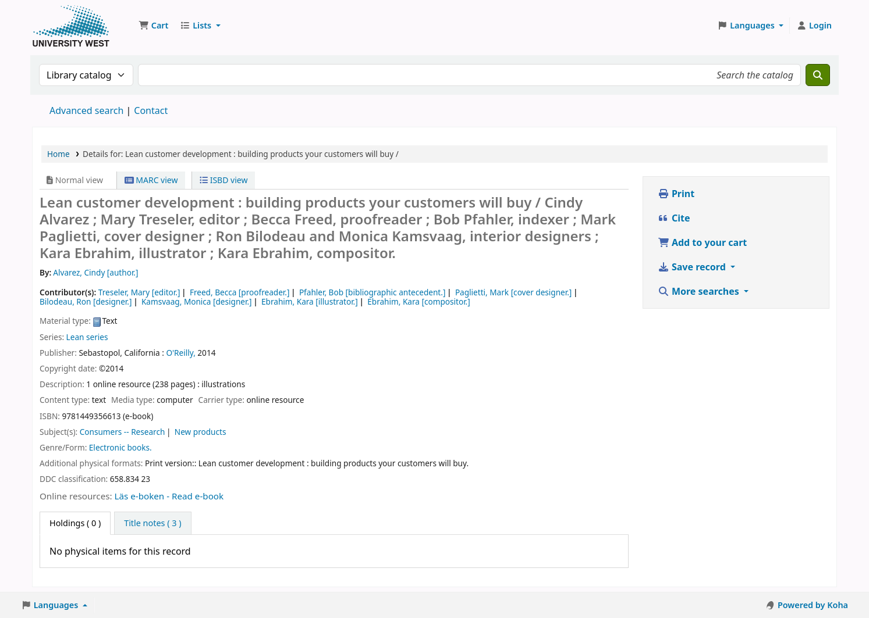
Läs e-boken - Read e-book (169, 496)
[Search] (818, 75)
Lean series (87, 336)
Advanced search (86, 110)
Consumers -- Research (122, 431)
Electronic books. (120, 447)
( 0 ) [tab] (75, 522)
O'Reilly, (180, 352)
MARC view (151, 179)
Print (676, 193)
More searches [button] (700, 291)
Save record (693, 266)
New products (200, 431)
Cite (674, 218)
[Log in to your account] (814, 26)
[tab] (152, 523)
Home (58, 153)
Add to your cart (702, 242)
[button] (153, 26)
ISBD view (223, 179)
